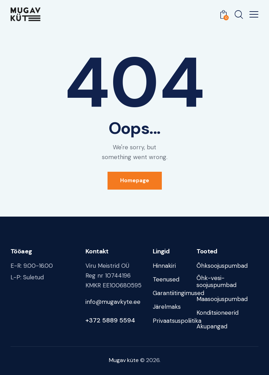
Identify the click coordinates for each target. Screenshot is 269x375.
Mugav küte (124, 360)
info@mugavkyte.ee (112, 302)
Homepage (134, 180)
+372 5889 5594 (110, 320)
